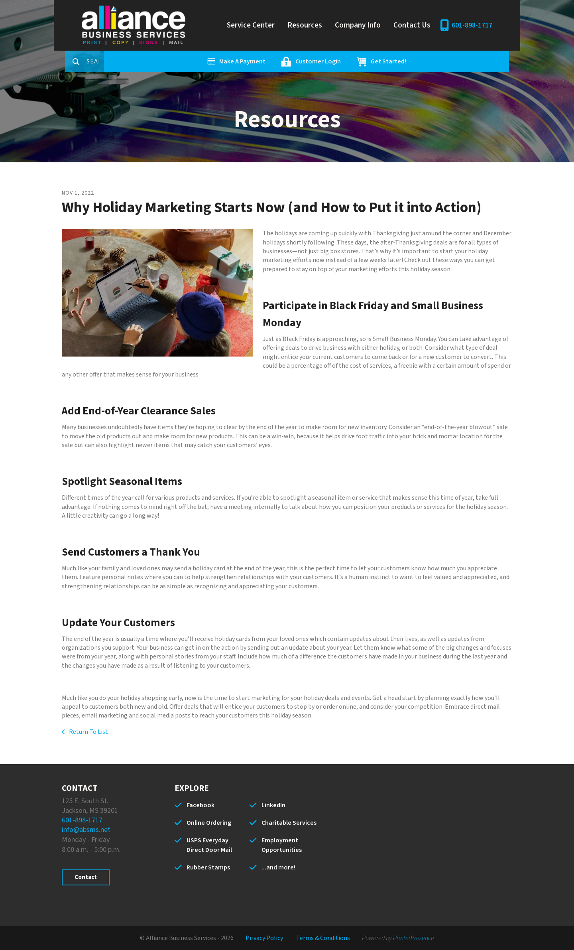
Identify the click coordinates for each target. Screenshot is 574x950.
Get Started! (419, 61)
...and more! (278, 867)
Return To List (88, 731)
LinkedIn (273, 805)
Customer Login (349, 61)
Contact (86, 877)
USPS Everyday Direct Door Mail (209, 845)
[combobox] (127, 61)
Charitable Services (288, 822)
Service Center (251, 25)
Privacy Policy (264, 938)
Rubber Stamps (208, 867)
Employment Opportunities (281, 845)
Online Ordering (209, 822)
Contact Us (412, 25)
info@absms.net (86, 830)
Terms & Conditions (323, 938)
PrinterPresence (413, 938)
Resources (304, 25)
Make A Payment (273, 61)
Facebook (200, 805)
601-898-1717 (472, 25)
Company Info (358, 25)
